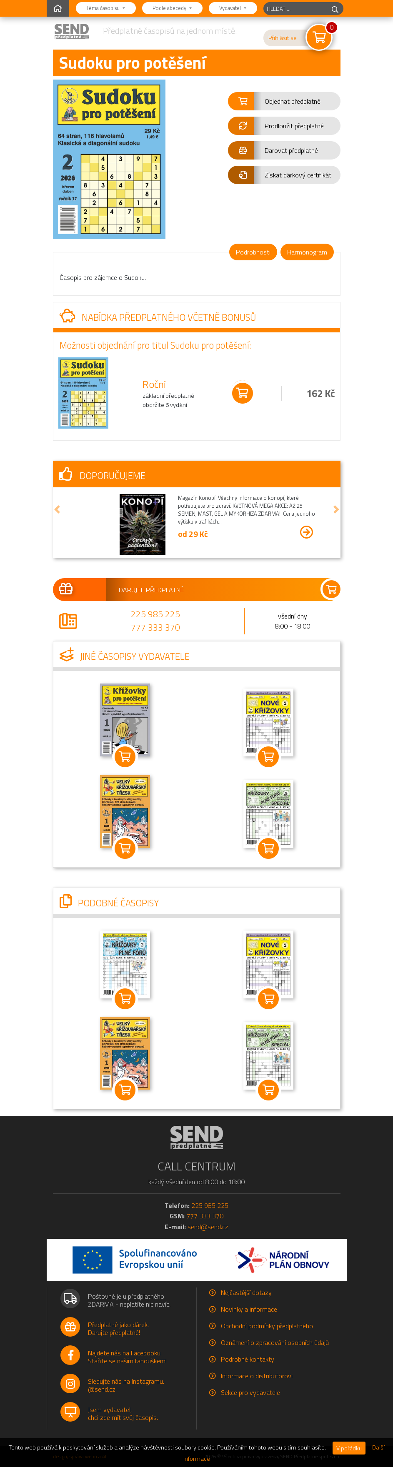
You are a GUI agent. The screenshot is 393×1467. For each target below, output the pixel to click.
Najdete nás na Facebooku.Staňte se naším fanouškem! (127, 1357)
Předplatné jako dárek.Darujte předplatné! (118, 1328)
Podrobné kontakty (247, 1359)
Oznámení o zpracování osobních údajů (275, 1342)
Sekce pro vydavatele (250, 1392)
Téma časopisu (103, 8)
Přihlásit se (282, 37)
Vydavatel (230, 8)
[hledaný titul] (295, 8)
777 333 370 (155, 627)
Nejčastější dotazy (246, 1292)
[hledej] (335, 8)
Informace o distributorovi (257, 1376)
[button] (284, 101)
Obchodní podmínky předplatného (267, 1326)
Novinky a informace (249, 1309)
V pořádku (349, 1448)
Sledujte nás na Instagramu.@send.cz (126, 1385)
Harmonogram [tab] (307, 252)
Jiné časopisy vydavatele (125, 656)
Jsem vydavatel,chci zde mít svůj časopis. (123, 1413)
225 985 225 (155, 614)
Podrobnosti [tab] (253, 252)
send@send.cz (208, 1227)
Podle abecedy (170, 8)
